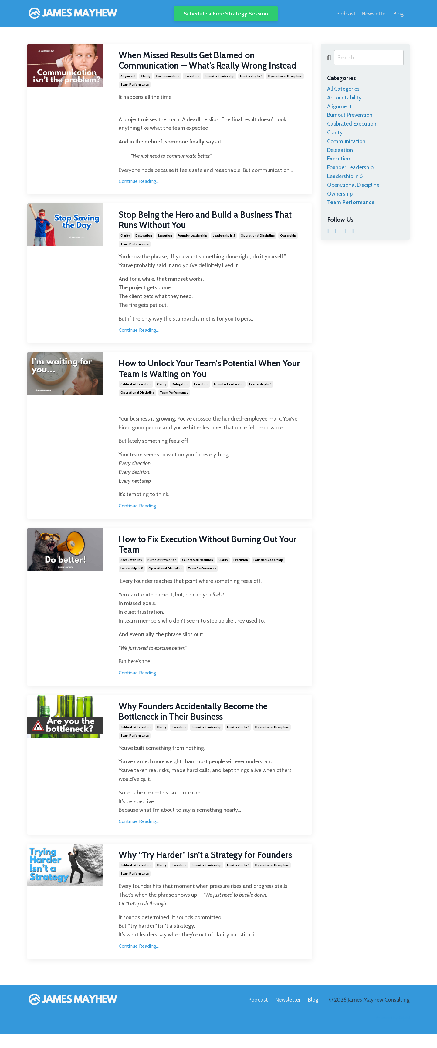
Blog (398, 13)
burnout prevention (162, 573)
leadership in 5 (251, 87)
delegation (143, 248)
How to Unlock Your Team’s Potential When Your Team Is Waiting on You (206, 381)
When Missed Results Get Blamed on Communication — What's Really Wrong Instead (198, 66)
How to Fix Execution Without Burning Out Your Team (205, 558)
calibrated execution (135, 397)
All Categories (343, 89)
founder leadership (220, 87)
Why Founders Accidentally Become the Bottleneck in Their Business (199, 725)
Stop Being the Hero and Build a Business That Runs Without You (202, 232)
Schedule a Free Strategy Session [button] (226, 13)
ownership (288, 248)
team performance (134, 96)
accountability (131, 573)
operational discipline (285, 87)
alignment (128, 87)
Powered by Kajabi (393, 1032)
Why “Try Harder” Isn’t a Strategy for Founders (211, 869)
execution (192, 87)
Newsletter (374, 13)
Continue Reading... (139, 193)
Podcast (346, 13)
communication (167, 87)
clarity (146, 87)
